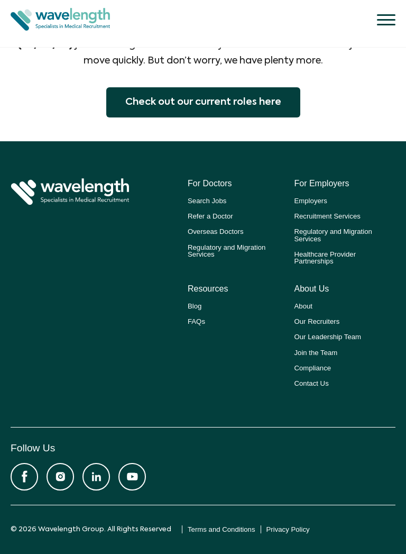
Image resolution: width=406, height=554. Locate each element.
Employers (310, 200)
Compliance (312, 368)
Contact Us (311, 383)
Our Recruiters (317, 321)
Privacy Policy (288, 529)
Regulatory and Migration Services (226, 251)
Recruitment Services (327, 216)
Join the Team (316, 352)
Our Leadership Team (328, 336)
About (303, 306)
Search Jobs (207, 200)
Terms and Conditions (221, 529)
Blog (194, 306)
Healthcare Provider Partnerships (325, 258)
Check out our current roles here (203, 102)
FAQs (196, 321)
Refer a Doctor (210, 216)
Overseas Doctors (216, 231)
